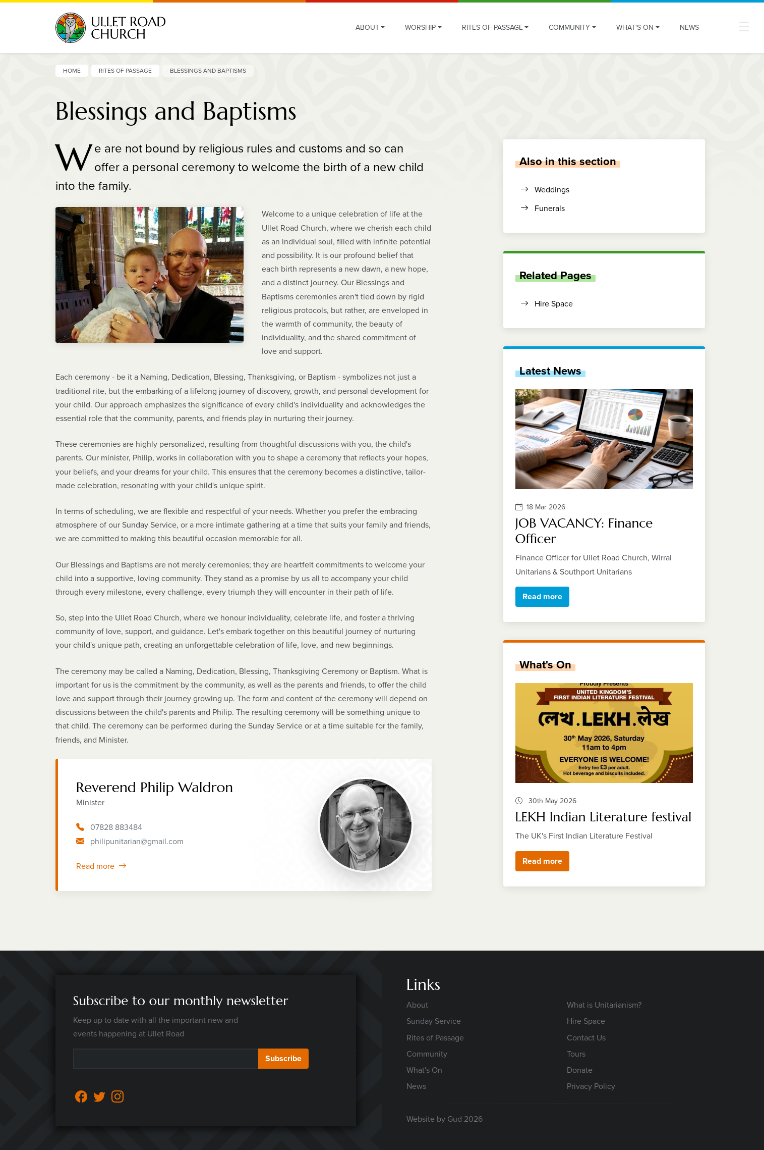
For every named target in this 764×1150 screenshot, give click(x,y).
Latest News (550, 370)
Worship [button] (420, 27)
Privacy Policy (591, 1086)
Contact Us (586, 1037)
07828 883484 (116, 827)
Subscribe (283, 1058)
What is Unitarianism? (604, 1005)
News (689, 27)
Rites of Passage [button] (492, 27)
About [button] (367, 27)
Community (426, 1054)
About (417, 1005)
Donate (580, 1070)
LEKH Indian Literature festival (603, 817)
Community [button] (569, 27)
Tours (576, 1054)
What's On (545, 664)
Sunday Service (433, 1021)
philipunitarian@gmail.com (137, 841)
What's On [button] (635, 27)
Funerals (542, 208)
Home (72, 70)
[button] (744, 26)
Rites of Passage (125, 70)
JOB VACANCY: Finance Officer (584, 531)
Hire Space (546, 303)
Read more (101, 866)
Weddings (544, 189)
